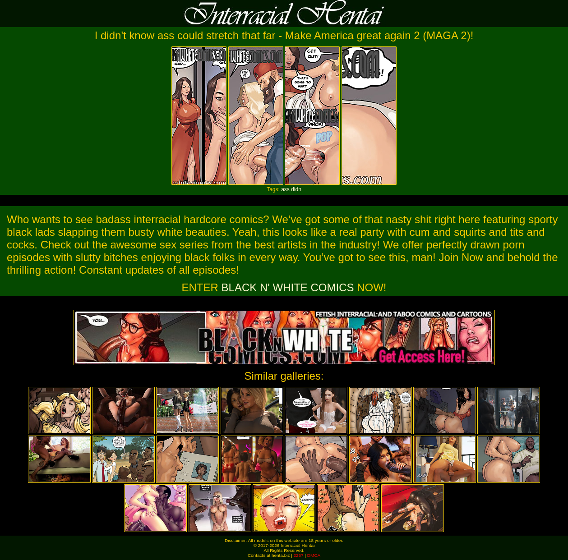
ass (285, 189)
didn (296, 189)
